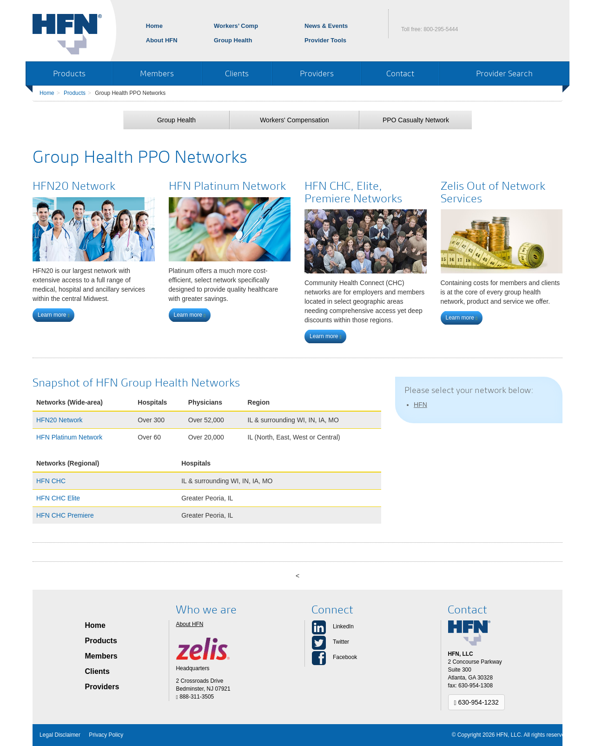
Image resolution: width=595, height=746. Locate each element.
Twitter (341, 642)
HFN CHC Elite (58, 498)
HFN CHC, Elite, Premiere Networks (353, 192)
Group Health (233, 40)
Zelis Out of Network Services (493, 192)
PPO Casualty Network (416, 120)
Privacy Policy (106, 735)
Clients (237, 73)
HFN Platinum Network (227, 186)
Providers (317, 73)
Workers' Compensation (294, 120)
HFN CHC (51, 481)
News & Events (326, 25)
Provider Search (504, 73)
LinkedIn (343, 626)
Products (69, 73)
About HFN (162, 40)
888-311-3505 (195, 696)
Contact (400, 73)
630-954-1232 (476, 702)
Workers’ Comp (236, 25)
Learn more (53, 315)
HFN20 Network (74, 186)
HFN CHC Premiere (65, 515)
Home (154, 25)
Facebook (345, 657)
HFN (420, 404)
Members (157, 73)
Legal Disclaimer (60, 735)
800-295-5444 (440, 29)
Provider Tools (325, 40)
